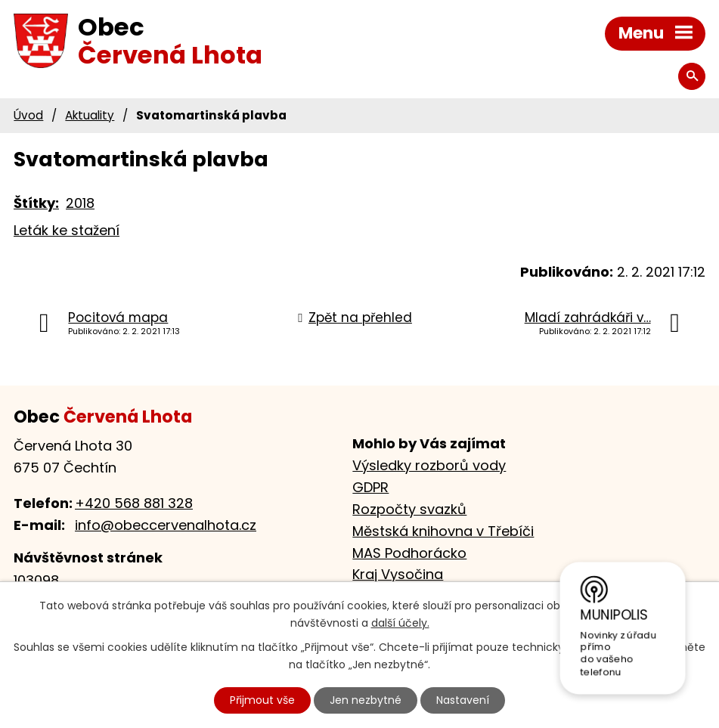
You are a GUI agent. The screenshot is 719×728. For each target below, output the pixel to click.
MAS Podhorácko (409, 553)
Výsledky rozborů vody (429, 465)
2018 (80, 203)
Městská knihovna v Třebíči (443, 531)
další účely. (400, 622)
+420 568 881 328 (134, 503)
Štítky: (36, 203)
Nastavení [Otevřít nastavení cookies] (462, 700)
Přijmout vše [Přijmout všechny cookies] (262, 700)
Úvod (28, 115)
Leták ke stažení (66, 230)
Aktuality (89, 115)
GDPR (370, 487)
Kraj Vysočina (397, 574)
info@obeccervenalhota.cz (165, 525)
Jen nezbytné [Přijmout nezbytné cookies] (365, 700)
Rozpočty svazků (409, 509)
